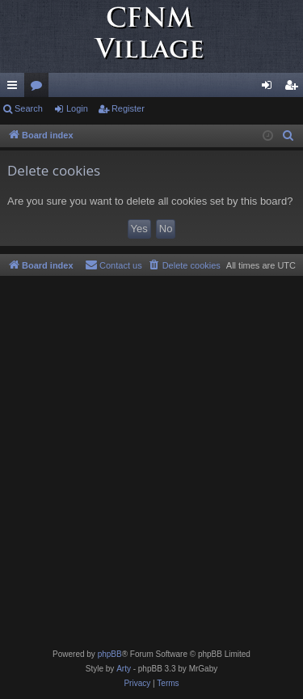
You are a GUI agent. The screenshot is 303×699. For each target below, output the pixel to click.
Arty (123, 668)
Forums (39, 88)
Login (77, 108)
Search (29, 108)
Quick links (15, 88)
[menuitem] (288, 136)
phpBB (110, 654)
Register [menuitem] (294, 88)
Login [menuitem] (270, 88)
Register (128, 108)
